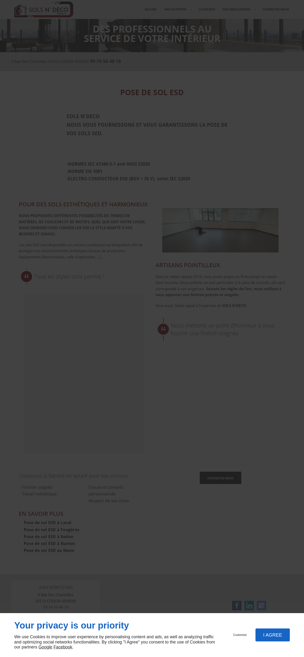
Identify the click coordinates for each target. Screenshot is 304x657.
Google (45, 647)
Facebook (62, 647)
